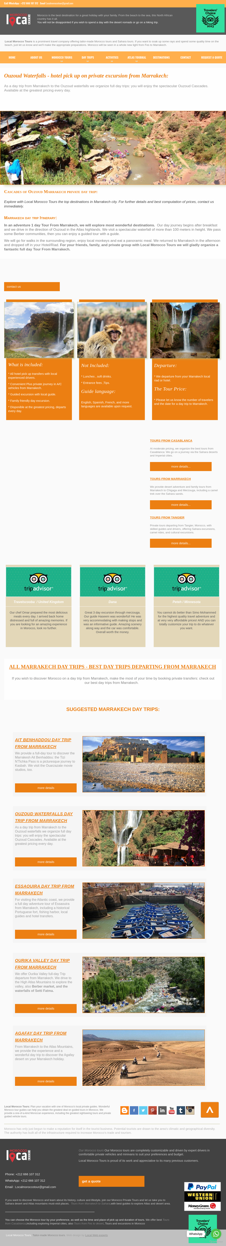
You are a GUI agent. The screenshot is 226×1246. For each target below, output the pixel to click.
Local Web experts (96, 1235)
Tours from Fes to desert (89, 1223)
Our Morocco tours (91, 1150)
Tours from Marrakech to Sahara (90, 1203)
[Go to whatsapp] (216, 1234)
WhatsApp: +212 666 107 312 (25, 1180)
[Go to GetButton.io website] (216, 1241)
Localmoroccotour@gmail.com (59, 3)
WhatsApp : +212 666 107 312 (23, 3)
